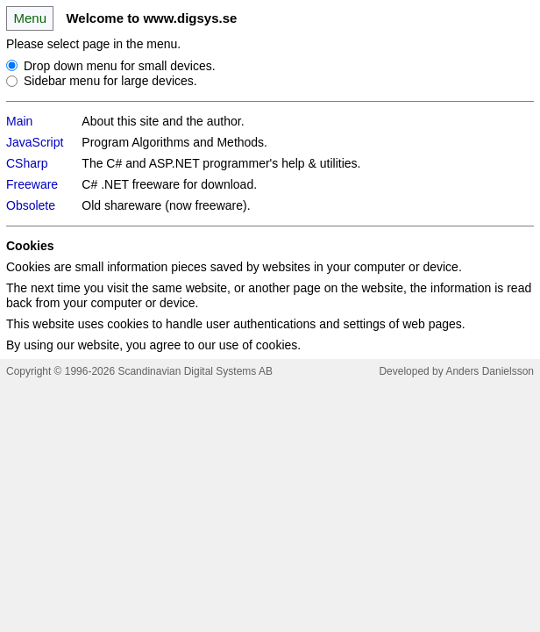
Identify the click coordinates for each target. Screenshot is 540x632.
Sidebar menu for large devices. (110, 81)
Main (19, 121)
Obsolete (30, 205)
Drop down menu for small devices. (120, 65)
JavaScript (34, 142)
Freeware (32, 184)
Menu (29, 18)
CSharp (26, 163)
